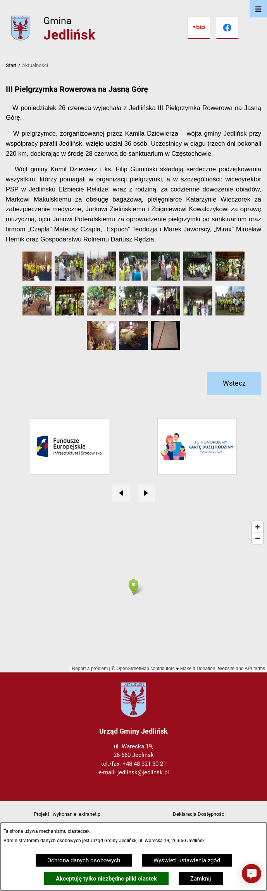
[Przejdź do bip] (199, 28)
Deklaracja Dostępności (199, 814)
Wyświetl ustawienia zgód (186, 860)
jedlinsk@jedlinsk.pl (143, 772)
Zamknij (200, 878)
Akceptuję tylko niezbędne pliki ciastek (106, 878)
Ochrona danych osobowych (83, 860)
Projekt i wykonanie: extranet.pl (68, 814)
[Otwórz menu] (258, 8)
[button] (37, 278)
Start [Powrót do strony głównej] (11, 65)
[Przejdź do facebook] (227, 28)
